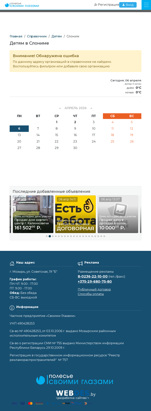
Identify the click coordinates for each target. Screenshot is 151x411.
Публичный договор (94, 289)
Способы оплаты (91, 294)
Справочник (37, 36)
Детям (56, 36)
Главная (16, 36)
